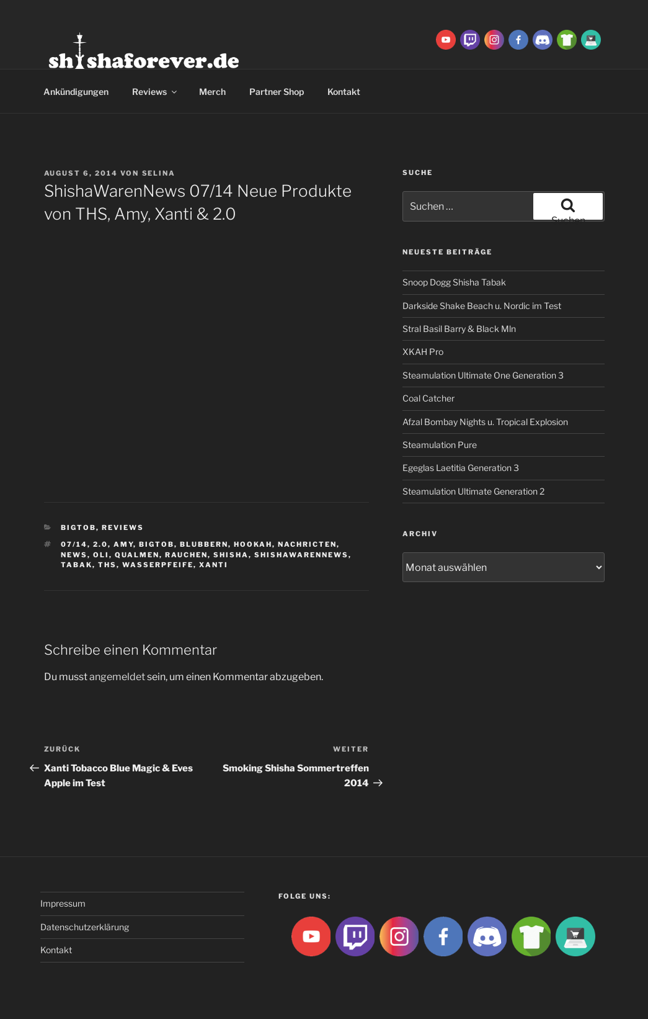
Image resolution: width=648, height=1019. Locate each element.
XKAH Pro (422, 351)
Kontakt (343, 91)
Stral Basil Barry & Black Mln (459, 328)
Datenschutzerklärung (84, 927)
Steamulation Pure (439, 444)
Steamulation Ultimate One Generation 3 (483, 375)
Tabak (76, 564)
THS (107, 564)
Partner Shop (276, 91)
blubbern (204, 544)
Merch (212, 91)
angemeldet (117, 677)
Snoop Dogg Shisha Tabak (454, 282)
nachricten (307, 544)
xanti (213, 564)
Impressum (63, 903)
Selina (159, 173)
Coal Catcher (428, 398)
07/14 (74, 544)
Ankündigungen (76, 91)
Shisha (231, 554)
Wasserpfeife (157, 564)
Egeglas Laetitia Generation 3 (460, 467)
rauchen (186, 554)
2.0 (100, 544)
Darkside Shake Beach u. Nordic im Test (481, 305)
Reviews (155, 91)
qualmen (137, 554)
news (74, 554)
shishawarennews (301, 554)
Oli (101, 554)
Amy (123, 544)
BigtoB (78, 527)
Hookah (253, 544)
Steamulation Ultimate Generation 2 (473, 491)
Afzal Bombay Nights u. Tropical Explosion (485, 421)
